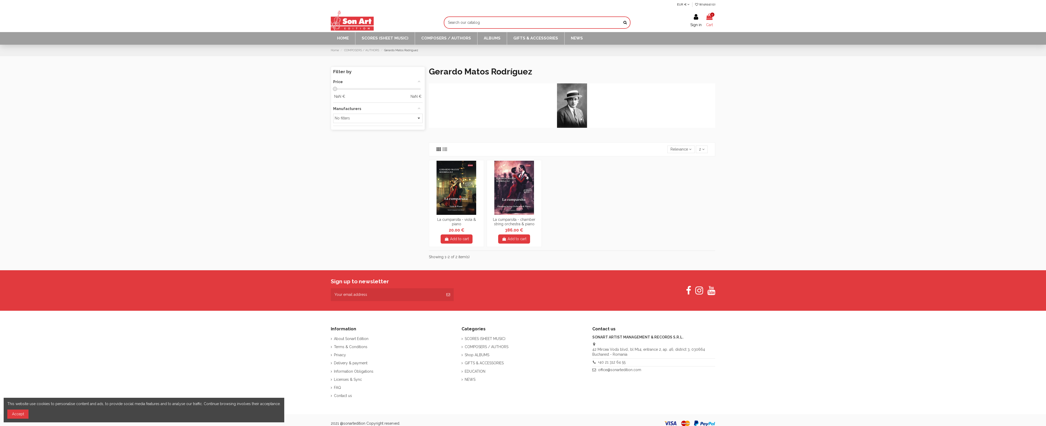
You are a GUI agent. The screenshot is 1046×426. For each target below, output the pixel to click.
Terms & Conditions (350, 347)
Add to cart (456, 239)
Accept (18, 414)
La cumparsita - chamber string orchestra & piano (514, 221)
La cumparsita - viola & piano (456, 221)
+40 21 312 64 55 (612, 362)
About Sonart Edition (351, 339)
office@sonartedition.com (619, 370)
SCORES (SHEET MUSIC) (485, 339)
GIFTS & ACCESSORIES (484, 363)
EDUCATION (475, 371)
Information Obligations (353, 371)
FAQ (337, 387)
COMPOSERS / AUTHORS (486, 347)
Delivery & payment (350, 363)
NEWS (470, 379)
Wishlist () (705, 4)
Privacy (340, 355)
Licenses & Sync (348, 379)
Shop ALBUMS (477, 355)
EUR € (683, 4)
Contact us (343, 396)
